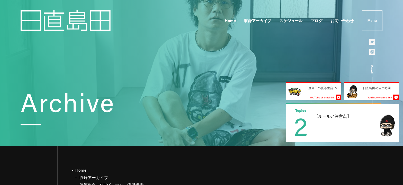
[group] (342, 123)
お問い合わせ (342, 20)
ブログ (316, 20)
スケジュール (291, 20)
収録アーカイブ (257, 20)
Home (230, 20)
